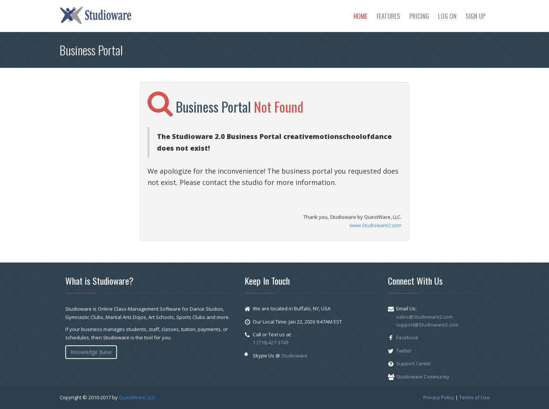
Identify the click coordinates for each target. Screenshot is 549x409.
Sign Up (475, 16)
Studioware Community (422, 376)
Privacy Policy (438, 397)
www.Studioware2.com (375, 225)
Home (361, 16)
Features (388, 16)
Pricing (419, 16)
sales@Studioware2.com (424, 316)
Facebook (407, 337)
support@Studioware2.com (427, 324)
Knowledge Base (91, 352)
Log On (447, 16)
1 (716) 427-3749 (270, 342)
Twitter (404, 350)
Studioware (294, 355)
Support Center (413, 363)
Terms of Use (474, 397)
